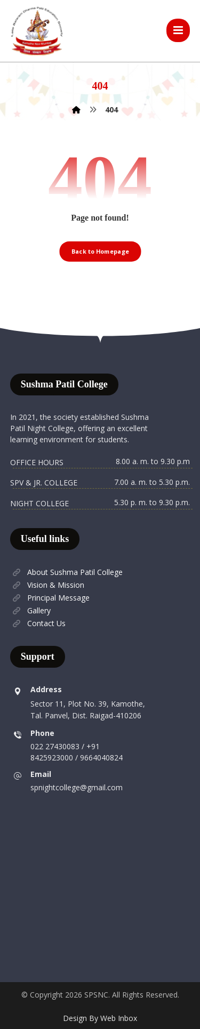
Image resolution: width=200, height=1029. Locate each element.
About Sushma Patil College (66, 572)
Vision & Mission (47, 585)
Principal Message (50, 598)
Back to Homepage (100, 251)
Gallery (30, 610)
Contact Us (38, 623)
